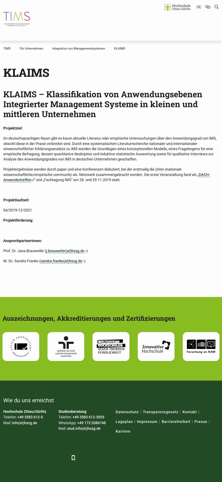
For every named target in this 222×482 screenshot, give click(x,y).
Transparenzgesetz (160, 412)
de (199, 7)
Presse (201, 421)
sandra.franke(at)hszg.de (61, 261)
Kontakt (190, 412)
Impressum (147, 421)
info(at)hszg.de (24, 423)
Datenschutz (127, 412)
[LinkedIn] (18, 457)
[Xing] (29, 457)
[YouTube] (41, 457)
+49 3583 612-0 (30, 417)
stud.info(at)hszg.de (84, 428)
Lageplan (124, 421)
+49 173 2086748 (91, 423)
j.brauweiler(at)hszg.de (65, 251)
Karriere (123, 431)
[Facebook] (7, 457)
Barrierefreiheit (176, 421)
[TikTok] (63, 457)
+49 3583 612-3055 (88, 417)
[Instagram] (52, 457)
